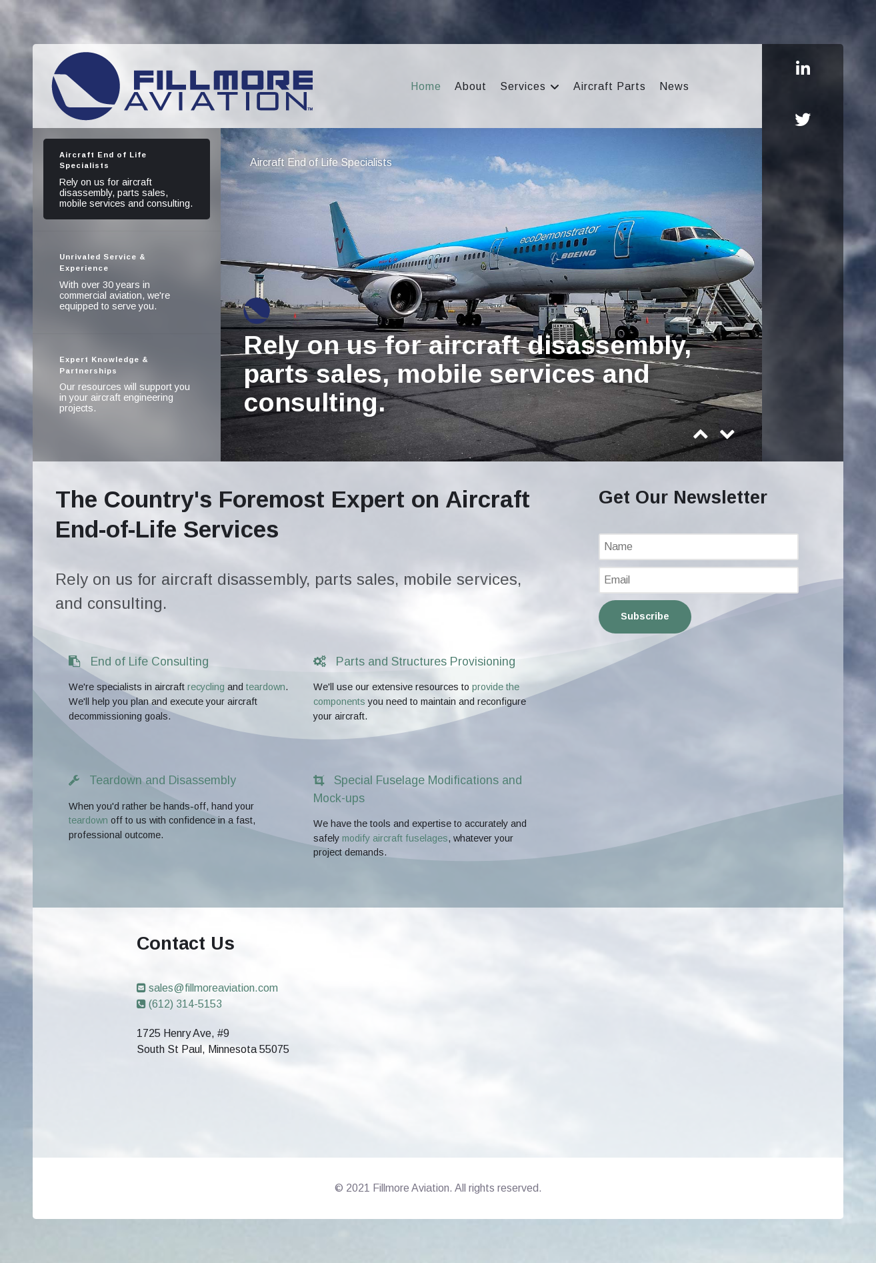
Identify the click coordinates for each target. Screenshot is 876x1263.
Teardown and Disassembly (152, 780)
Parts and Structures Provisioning (414, 661)
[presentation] (700, 436)
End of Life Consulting (139, 661)
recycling (206, 687)
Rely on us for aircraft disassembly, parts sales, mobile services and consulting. (467, 373)
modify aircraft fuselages (395, 838)
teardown (265, 687)
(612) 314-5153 (179, 1004)
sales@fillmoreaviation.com (207, 988)
